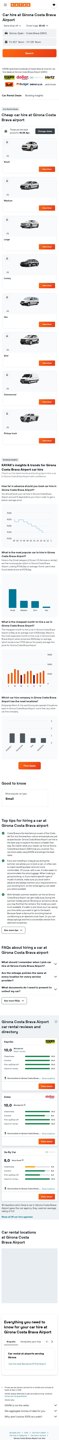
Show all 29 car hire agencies (17, 1216)
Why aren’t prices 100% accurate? (31, 1416)
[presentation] (56, 1021)
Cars (26, 1432)
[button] (5, 4)
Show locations (48, 1078)
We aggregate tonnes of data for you (31, 1411)
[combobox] (13, 25)
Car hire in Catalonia (18, 1435)
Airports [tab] (11, 1341)
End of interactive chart (5, 539)
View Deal (46, 169)
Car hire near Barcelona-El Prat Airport (27, 1363)
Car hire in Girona (38, 1435)
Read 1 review (19, 1051)
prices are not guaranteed (16, 1396)
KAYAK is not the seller (31, 1405)
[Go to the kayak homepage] (20, 5)
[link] (29, 765)
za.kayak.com (14, 1432)
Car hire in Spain (39, 1432)
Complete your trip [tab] (30, 1341)
